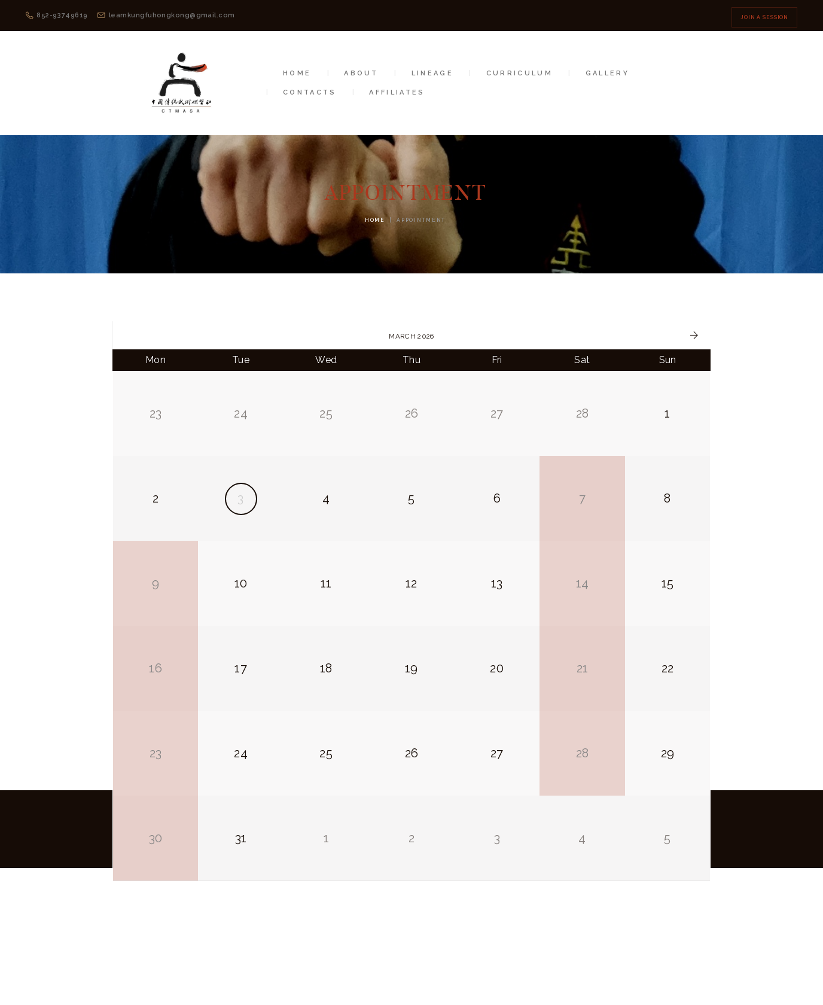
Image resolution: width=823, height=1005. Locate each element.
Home (375, 220)
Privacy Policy (526, 966)
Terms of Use (451, 966)
